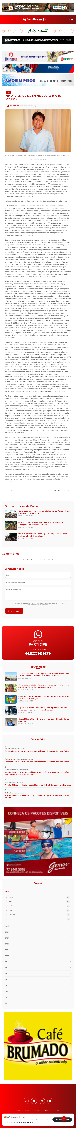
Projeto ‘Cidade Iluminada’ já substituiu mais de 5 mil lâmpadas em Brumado (38, 785)
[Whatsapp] (55, 490)
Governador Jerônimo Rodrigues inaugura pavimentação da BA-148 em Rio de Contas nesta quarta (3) (44, 686)
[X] (64, 490)
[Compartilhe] (69, 490)
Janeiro (39, 919)
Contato (57, 1111)
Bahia (8, 92)
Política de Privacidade (43, 603)
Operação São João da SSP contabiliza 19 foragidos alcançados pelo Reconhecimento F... (40, 523)
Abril (39, 906)
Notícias (27, 1111)
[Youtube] (51, 1101)
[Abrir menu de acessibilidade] (64, 1118)
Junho (39, 897)
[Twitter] (42, 1101)
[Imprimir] (12, 490)
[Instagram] (25, 1101)
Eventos (37, 1111)
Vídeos (47, 1111)
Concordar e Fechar (62, 1125)
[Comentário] (7, 490)
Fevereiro (39, 914)
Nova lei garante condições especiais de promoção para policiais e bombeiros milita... (42, 535)
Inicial (18, 1111)
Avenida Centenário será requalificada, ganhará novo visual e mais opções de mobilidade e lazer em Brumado (44, 674)
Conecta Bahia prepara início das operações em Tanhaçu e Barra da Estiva (37, 751)
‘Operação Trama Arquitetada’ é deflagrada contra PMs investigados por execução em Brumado (42, 708)
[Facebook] (59, 490)
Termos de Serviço (58, 603)
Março (39, 910)
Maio (39, 901)
